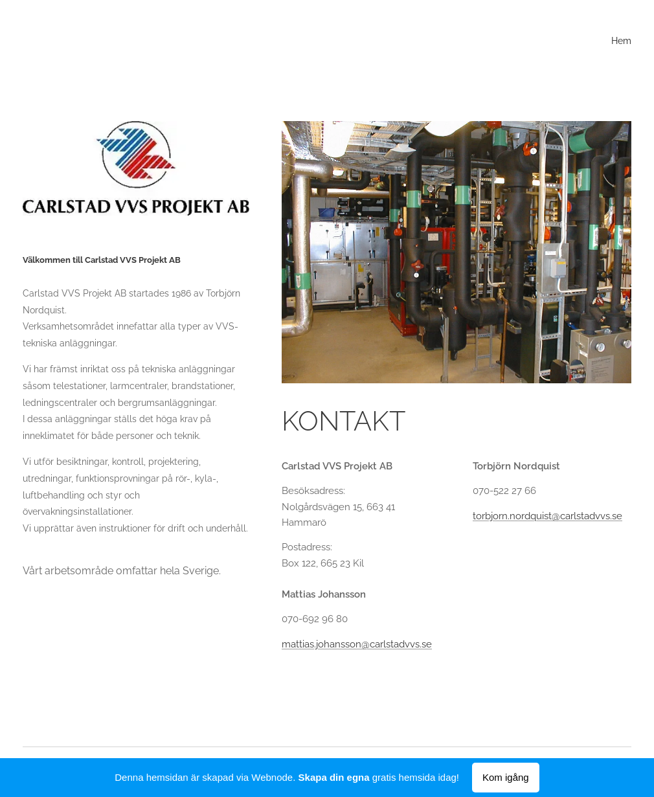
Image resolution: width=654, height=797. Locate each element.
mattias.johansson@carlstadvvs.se (357, 643)
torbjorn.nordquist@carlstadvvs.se (547, 515)
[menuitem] (629, 42)
